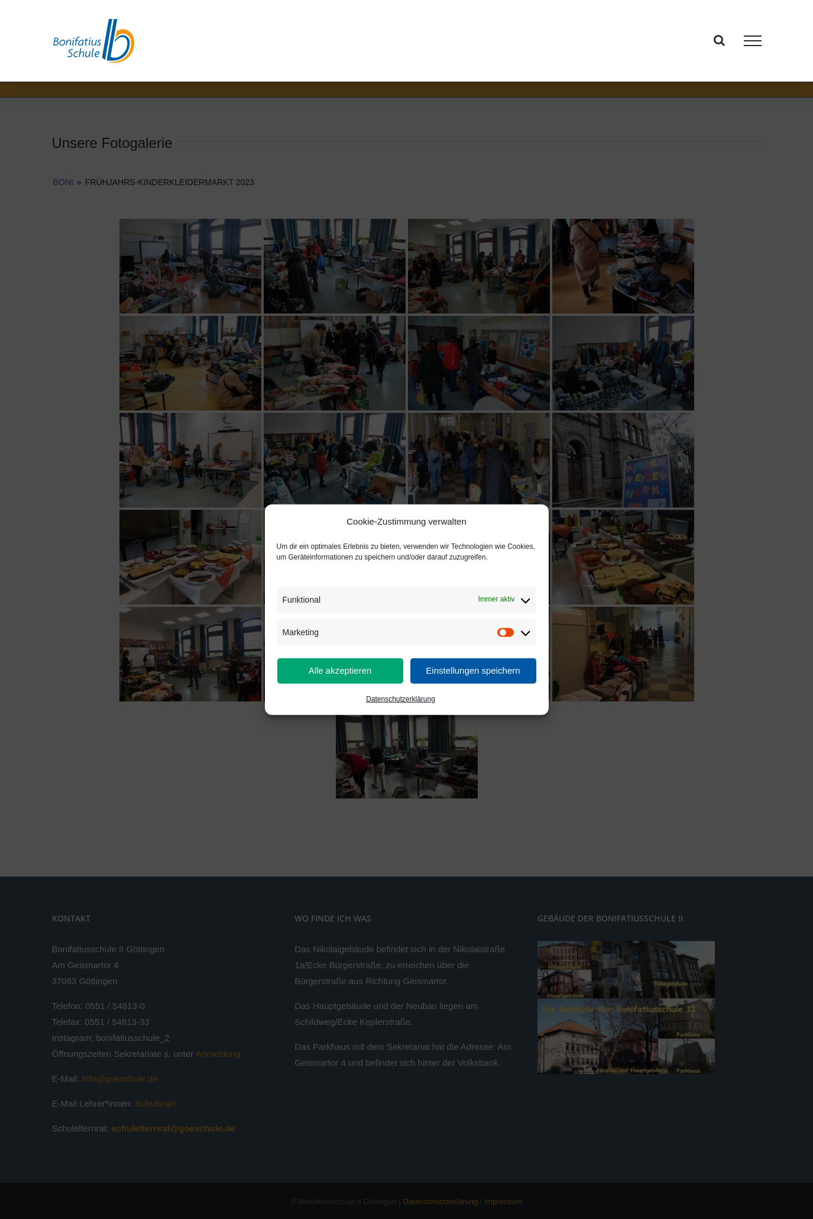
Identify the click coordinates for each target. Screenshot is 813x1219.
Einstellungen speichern (473, 670)
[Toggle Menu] (752, 40)
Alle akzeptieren (340, 670)
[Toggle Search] (719, 40)
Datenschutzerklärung (400, 699)
